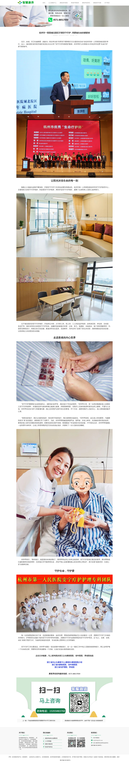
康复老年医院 (64, 2)
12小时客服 (47, 741)
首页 (44, 2)
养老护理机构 (75, 2)
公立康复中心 (52, 2)
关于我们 (107, 2)
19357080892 (96, 737)
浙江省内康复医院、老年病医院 (64, 665)
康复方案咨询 (47, 744)
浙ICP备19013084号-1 (96, 745)
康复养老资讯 (86, 2)
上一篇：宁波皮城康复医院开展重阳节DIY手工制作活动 (39, 720)
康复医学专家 (97, 2)
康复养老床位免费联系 (50, 738)
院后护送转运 (47, 747)
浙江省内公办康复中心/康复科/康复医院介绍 (64, 662)
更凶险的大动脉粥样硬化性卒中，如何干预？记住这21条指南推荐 (84, 720)
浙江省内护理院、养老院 (64, 667)
